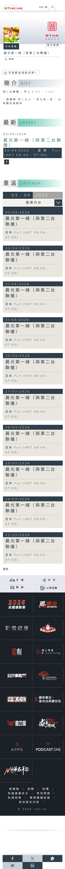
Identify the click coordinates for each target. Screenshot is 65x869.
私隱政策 (15, 797)
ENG (41, 7)
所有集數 (11, 46)
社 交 (52, 580)
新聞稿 (15, 789)
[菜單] (60, 6)
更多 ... (7, 569)
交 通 (20, 580)
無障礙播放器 (41, 797)
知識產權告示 (19, 793)
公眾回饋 (51, 588)
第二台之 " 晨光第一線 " (38, 99)
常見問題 (44, 793)
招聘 (32, 789)
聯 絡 (20, 587)
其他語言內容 (30, 802)
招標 (46, 789)
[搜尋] (52, 6)
